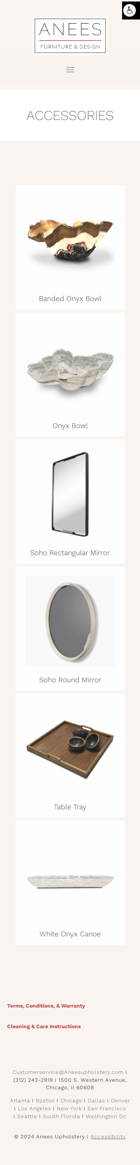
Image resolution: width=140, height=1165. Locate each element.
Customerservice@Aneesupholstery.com (68, 1072)
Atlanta (20, 1101)
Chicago (71, 1101)
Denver (120, 1101)
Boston (45, 1101)
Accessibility (108, 1137)
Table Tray (70, 808)
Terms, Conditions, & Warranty (46, 1006)
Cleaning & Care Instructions (44, 1026)
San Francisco (106, 1108)
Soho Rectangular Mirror (70, 554)
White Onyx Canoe (70, 935)
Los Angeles (34, 1108)
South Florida (61, 1116)
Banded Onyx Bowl (70, 300)
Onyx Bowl (70, 427)
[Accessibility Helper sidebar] (131, 10)
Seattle (27, 1116)
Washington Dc (106, 1116)
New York (69, 1108)
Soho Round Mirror (70, 681)
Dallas (96, 1101)
